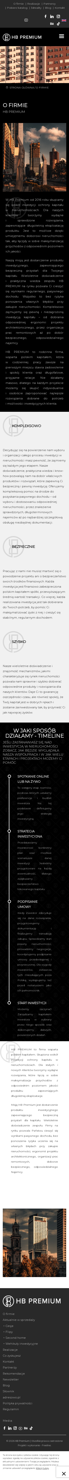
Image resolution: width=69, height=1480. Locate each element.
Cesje (9, 1326)
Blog (48, 7)
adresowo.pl (11, 1397)
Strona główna (22, 87)
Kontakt (60, 7)
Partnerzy (49, 3)
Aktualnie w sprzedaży (19, 1320)
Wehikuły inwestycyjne (22, 1343)
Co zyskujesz (12, 1355)
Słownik (8, 1391)
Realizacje (33, 3)
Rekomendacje (14, 1373)
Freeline (46, 1445)
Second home (16, 1337)
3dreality (36, 7)
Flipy (9, 1332)
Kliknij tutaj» (42, 1468)
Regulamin (11, 1409)
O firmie (18, 3)
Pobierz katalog (17, 7)
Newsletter (11, 1379)
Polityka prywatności (17, 1403)
